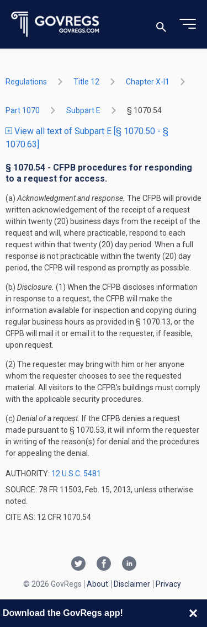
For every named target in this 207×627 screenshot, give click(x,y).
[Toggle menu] (187, 24)
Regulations (26, 81)
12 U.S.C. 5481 (76, 473)
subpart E (83, 110)
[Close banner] (193, 613)
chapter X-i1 (147, 81)
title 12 (86, 81)
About (97, 584)
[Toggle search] (161, 24)
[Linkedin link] (129, 564)
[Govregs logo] (55, 25)
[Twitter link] (78, 564)
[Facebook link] (104, 564)
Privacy (168, 584)
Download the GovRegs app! (63, 613)
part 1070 (23, 110)
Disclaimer (132, 584)
